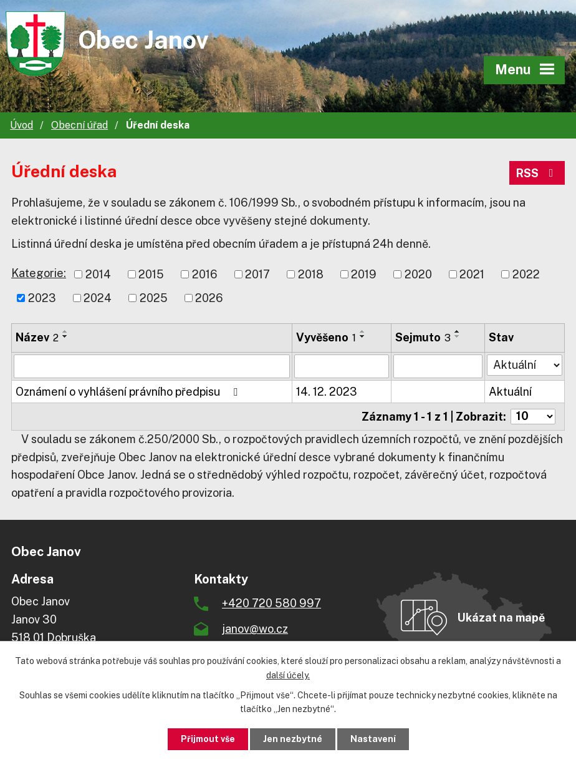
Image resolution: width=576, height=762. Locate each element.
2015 (151, 274)
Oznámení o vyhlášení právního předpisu (129, 391)
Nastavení (373, 739)
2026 (209, 298)
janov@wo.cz (255, 628)
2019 (364, 274)
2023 (42, 298)
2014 (98, 274)
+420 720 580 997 (271, 603)
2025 (154, 298)
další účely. (288, 675)
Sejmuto (423, 337)
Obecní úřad (79, 125)
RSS (537, 173)
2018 (311, 274)
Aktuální (510, 391)
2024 (98, 298)
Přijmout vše (208, 739)
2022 (526, 274)
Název (37, 337)
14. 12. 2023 (326, 391)
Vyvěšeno (326, 337)
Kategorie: (38, 273)
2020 (418, 274)
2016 (205, 274)
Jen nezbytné (292, 739)
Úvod (21, 125)
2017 (257, 274)
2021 (471, 274)
